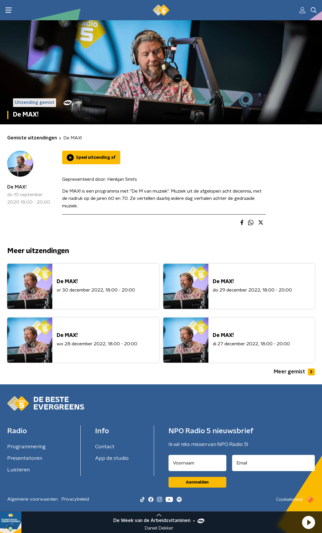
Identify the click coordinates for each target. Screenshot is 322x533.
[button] (308, 522)
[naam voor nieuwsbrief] (197, 463)
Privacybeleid (75, 499)
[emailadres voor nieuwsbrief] (273, 463)
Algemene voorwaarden (32, 499)
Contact (104, 446)
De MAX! (17, 187)
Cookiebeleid (289, 499)
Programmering (26, 446)
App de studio (112, 458)
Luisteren (18, 470)
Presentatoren (24, 458)
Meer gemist (294, 371)
